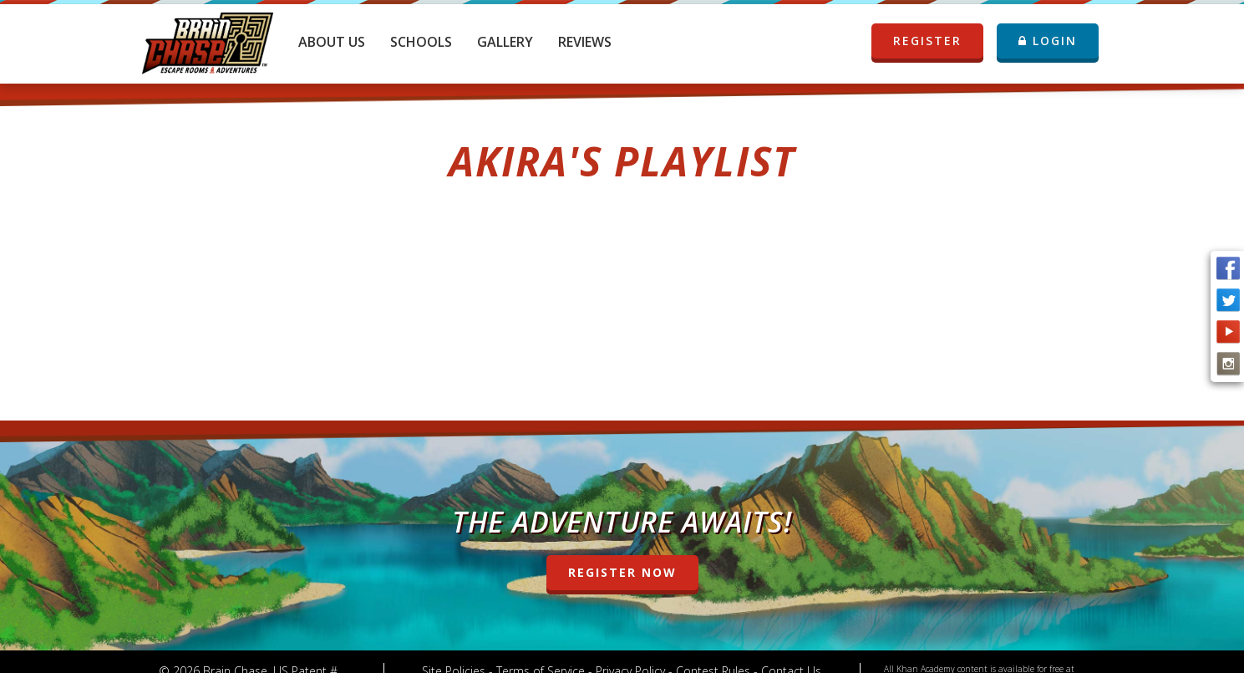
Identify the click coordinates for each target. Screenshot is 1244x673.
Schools (421, 42)
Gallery (505, 42)
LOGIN (1047, 40)
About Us (331, 42)
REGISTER (928, 41)
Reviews (585, 42)
